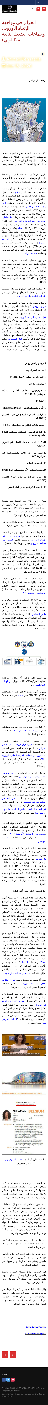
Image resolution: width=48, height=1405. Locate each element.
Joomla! (5, 1394)
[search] (32, 9)
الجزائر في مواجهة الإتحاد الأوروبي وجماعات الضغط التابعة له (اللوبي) (23, 31)
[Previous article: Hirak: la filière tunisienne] (5, 1354)
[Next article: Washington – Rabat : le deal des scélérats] (13, 1354)
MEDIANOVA (16, 1391)
